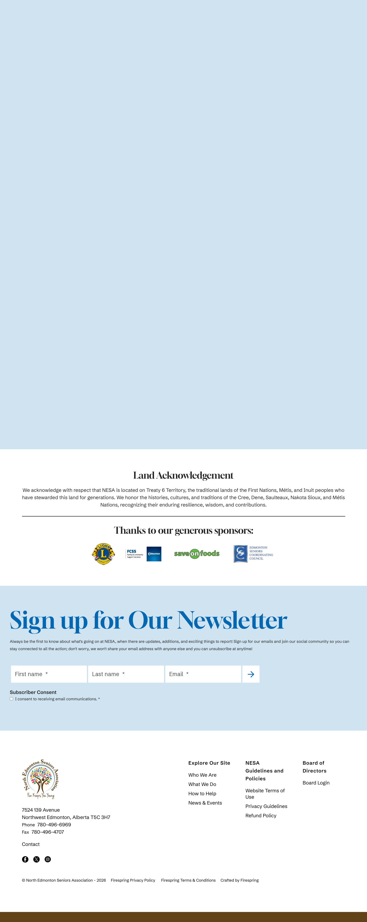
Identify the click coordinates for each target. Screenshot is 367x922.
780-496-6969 (54, 835)
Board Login (316, 793)
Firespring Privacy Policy (133, 890)
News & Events (205, 813)
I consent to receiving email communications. (55, 709)
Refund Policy (261, 826)
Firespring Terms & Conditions (188, 890)
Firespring (249, 890)
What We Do (202, 794)
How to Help (202, 804)
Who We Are (203, 785)
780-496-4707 (48, 842)
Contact (31, 854)
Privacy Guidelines (266, 816)
